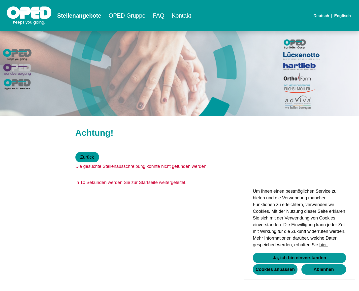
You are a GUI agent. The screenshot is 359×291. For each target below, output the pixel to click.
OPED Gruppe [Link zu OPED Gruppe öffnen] (127, 15)
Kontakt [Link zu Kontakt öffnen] (181, 15)
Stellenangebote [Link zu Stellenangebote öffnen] (79, 15)
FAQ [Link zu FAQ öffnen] (158, 15)
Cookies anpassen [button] (275, 269)
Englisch (342, 16)
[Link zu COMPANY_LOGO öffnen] (29, 15)
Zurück (87, 157)
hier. (323, 244)
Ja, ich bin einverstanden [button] (299, 257)
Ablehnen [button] (324, 269)
